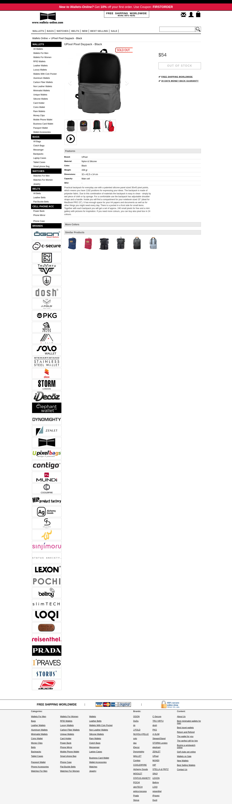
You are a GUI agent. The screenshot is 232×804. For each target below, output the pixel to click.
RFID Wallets (39, 61)
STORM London (159, 743)
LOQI (154, 787)
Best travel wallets (185, 727)
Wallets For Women (42, 57)
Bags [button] (50, 31)
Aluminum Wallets (41, 78)
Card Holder (39, 103)
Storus (136, 800)
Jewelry (36, 184)
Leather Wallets (40, 65)
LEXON (156, 778)
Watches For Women (43, 180)
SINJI (154, 773)
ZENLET (156, 751)
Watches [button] (62, 31)
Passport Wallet (40, 128)
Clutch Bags (39, 145)
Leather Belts (39, 197)
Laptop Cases (39, 158)
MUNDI (155, 760)
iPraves (155, 795)
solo (135, 738)
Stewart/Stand (158, 738)
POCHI (136, 782)
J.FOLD (136, 730)
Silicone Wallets (40, 99)
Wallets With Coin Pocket (45, 74)
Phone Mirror (39, 215)
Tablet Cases (39, 162)
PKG (154, 730)
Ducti (154, 800)
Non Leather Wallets (42, 86)
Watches (38, 171)
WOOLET (137, 773)
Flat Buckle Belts (41, 202)
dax (134, 743)
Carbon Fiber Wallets (43, 82)
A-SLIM (155, 734)
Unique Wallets (40, 95)
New (85, 31)
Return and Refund (186, 732)
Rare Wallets (39, 111)
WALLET (137, 756)
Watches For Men (41, 176)
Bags (35, 136)
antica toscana (140, 791)
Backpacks (38, 154)
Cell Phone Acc (43, 206)
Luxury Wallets (40, 70)
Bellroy (155, 782)
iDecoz (136, 747)
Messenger (38, 150)
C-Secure (156, 716)
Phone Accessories (40, 767)
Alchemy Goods (140, 769)
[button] (69, 82)
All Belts (37, 193)
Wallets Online (40, 38)
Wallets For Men (40, 53)
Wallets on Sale (184, 756)
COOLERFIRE (140, 765)
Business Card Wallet (43, 124)
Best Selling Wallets (186, 765)
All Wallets (38, 49)
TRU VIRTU (158, 721)
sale (114, 31)
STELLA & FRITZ (160, 769)
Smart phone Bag (41, 166)
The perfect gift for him (187, 741)
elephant (156, 747)
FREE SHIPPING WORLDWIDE (177, 77)
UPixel (84, 157)
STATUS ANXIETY (142, 778)
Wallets (38, 44)
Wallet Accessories (42, 132)
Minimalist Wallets (41, 90)
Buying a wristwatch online (186, 746)
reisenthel (156, 791)
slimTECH (138, 787)
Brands (37, 225)
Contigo (136, 760)
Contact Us (182, 769)
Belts (36, 188)
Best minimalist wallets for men (189, 722)
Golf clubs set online (186, 752)
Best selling (99, 31)
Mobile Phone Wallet (42, 119)
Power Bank (39, 211)
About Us (181, 716)
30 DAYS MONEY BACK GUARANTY (180, 81)
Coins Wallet (39, 107)
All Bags (37, 141)
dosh (154, 725)
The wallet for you (185, 736)
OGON (136, 716)
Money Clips (39, 115)
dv (134, 725)
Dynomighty (138, 751)
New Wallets (182, 760)
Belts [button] (75, 31)
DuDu (136, 721)
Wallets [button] (38, 31)
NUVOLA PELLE (141, 734)
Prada (136, 795)
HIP (154, 765)
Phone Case (39, 221)
